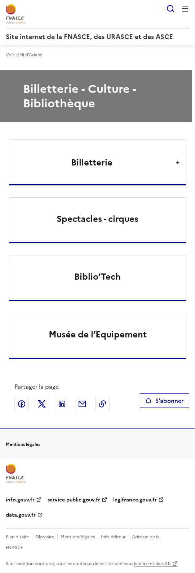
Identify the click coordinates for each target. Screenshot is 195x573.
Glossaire (44, 537)
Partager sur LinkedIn (62, 404)
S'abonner (164, 400)
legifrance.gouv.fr (135, 500)
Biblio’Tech (97, 277)
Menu (185, 8)
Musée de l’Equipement (98, 334)
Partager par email (82, 404)
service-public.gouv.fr (74, 500)
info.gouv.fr (20, 500)
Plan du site (17, 537)
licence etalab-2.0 (152, 563)
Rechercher (170, 8)
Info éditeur (113, 537)
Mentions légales (78, 537)
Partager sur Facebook (21, 404)
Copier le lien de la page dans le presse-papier (102, 404)
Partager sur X (42, 404)
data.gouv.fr (21, 515)
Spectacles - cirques (97, 219)
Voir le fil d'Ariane (24, 55)
